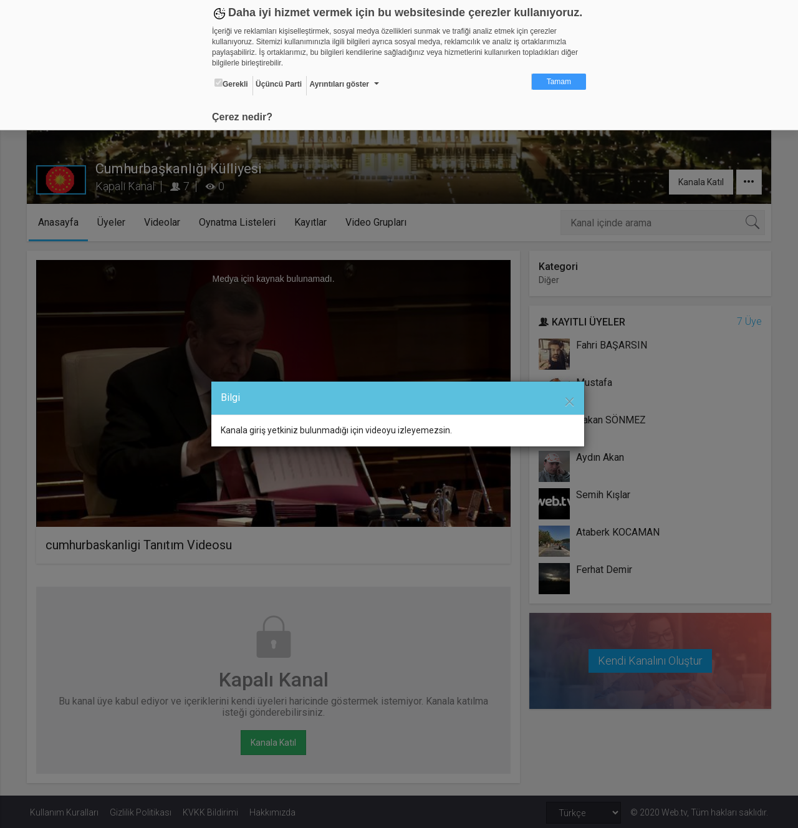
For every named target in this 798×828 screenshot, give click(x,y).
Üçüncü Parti (279, 84)
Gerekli (231, 84)
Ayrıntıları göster (339, 84)
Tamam (559, 81)
